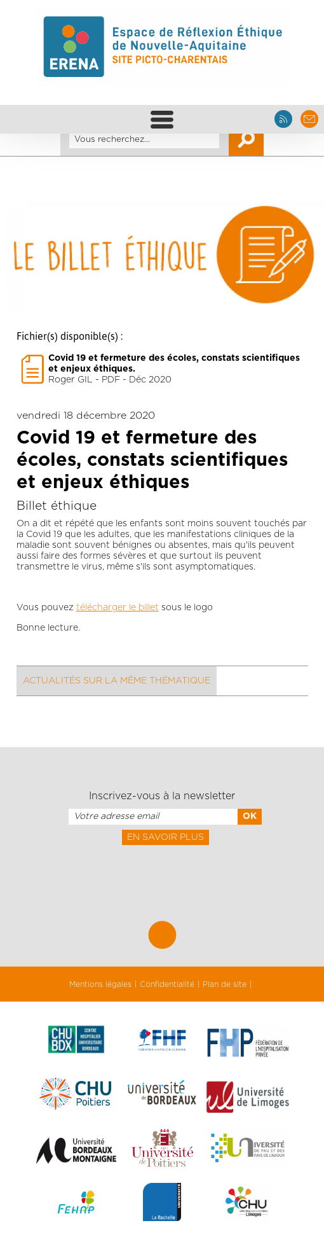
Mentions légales (100, 984)
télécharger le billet (117, 607)
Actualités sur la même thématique (116, 680)
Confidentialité (167, 984)
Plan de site (224, 984)
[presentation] (162, 873)
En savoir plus (165, 837)
